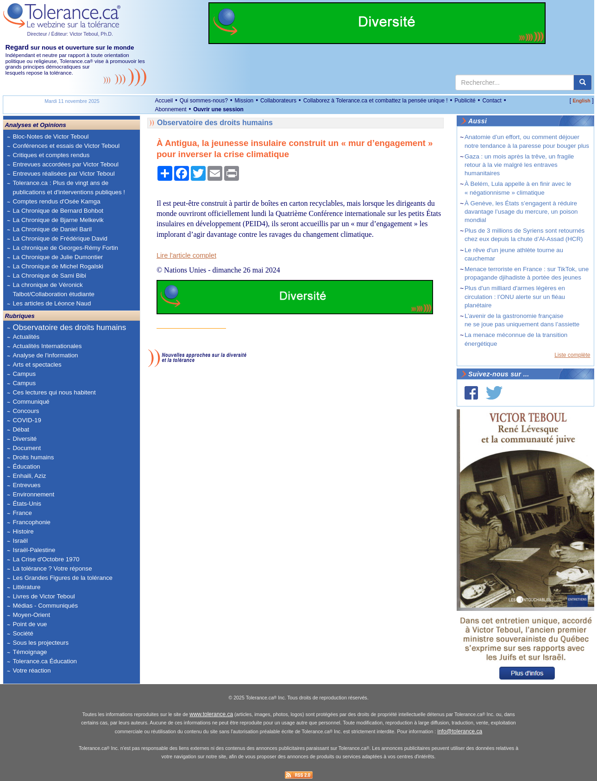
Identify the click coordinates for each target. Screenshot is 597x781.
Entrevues (26, 485)
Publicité (464, 100)
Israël (20, 540)
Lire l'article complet (186, 255)
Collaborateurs (278, 100)
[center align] (582, 82)
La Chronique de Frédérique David (60, 238)
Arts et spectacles (37, 364)
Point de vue (30, 624)
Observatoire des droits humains (69, 327)
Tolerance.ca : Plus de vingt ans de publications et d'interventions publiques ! (69, 187)
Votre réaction (31, 670)
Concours (26, 410)
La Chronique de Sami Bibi (49, 275)
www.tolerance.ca (211, 714)
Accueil (164, 100)
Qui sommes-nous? (204, 100)
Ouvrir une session (218, 109)
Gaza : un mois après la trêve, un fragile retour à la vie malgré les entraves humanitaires (519, 165)
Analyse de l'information (45, 355)
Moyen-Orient (31, 614)
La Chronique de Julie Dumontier (58, 257)
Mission (244, 100)
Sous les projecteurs (41, 642)
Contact (491, 100)
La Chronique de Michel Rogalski (58, 266)
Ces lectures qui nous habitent (54, 392)
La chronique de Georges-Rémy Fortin (65, 247)
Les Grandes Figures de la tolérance (63, 577)
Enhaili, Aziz (29, 475)
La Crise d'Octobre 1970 (46, 559)
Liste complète (572, 355)
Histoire (23, 531)
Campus (24, 373)
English (581, 100)
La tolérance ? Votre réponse (52, 568)
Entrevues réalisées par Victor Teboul (63, 173)
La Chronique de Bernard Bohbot (58, 210)
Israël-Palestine (34, 549)
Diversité (25, 438)
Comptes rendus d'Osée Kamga (56, 201)
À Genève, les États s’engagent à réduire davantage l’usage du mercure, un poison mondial (521, 211)
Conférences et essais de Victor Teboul (66, 145)
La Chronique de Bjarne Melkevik (58, 219)
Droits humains (33, 457)
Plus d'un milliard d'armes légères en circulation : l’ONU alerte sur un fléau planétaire (515, 296)
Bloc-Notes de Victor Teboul (50, 136)
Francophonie (31, 522)
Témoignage (30, 651)
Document (27, 447)
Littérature (26, 587)
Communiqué (31, 401)
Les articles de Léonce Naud (52, 303)
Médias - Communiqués (45, 605)
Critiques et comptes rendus (51, 155)
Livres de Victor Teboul (44, 596)
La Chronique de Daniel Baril (52, 229)
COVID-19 (27, 420)
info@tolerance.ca (459, 731)
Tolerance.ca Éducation (45, 661)
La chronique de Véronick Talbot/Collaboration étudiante (53, 289)
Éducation (26, 466)
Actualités (26, 336)
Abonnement (170, 109)
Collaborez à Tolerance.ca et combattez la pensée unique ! (375, 100)
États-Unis (27, 503)
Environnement (33, 494)
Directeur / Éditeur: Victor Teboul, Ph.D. (70, 34)
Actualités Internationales (47, 346)
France (22, 512)
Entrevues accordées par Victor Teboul (65, 164)
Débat (21, 429)
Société (23, 633)
